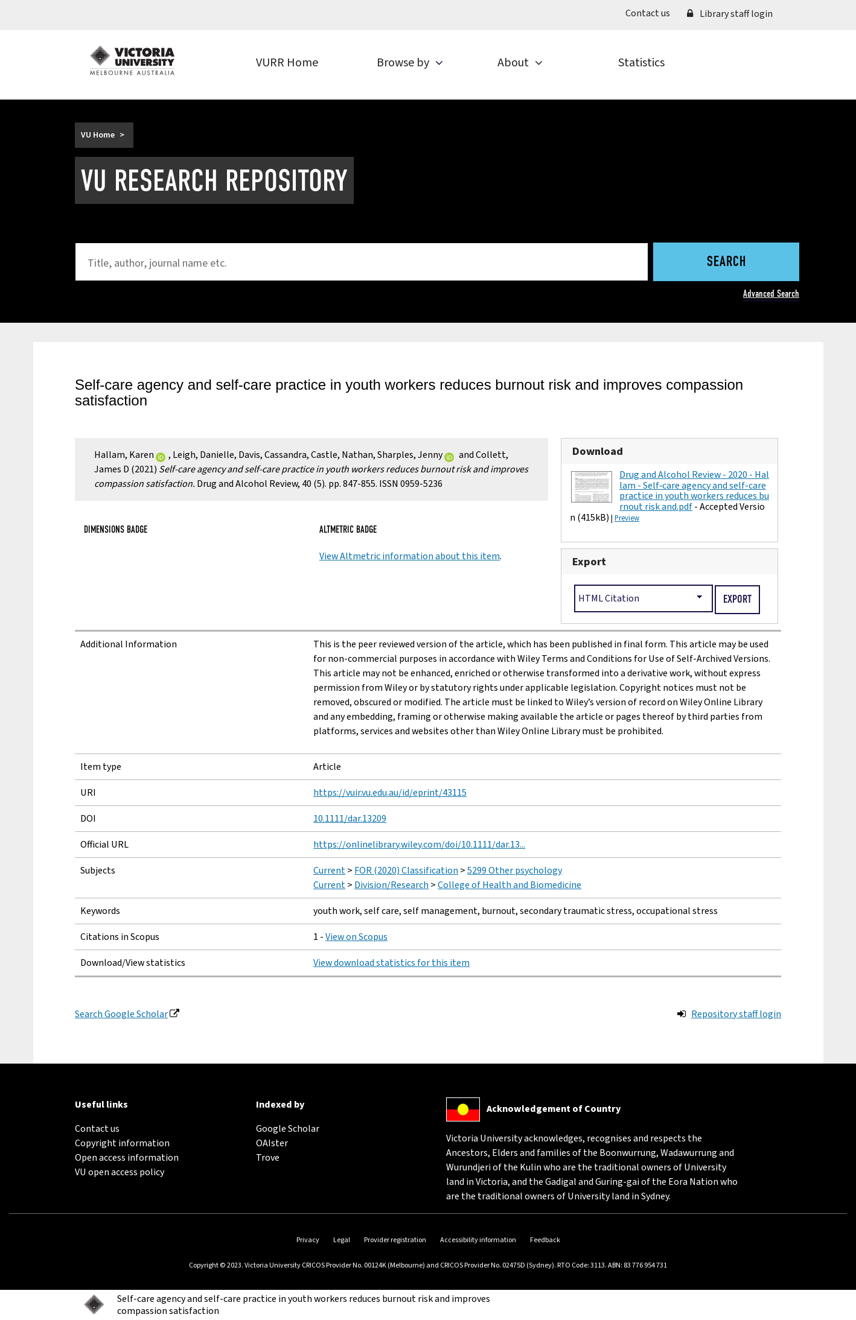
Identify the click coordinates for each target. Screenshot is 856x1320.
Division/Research (391, 885)
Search (726, 262)
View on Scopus (356, 937)
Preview (627, 518)
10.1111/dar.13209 (349, 818)
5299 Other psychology (514, 870)
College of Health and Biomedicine (509, 885)
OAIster (272, 1143)
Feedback (545, 1240)
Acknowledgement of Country (554, 1108)
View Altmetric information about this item (409, 556)
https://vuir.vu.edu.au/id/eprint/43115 (390, 792)
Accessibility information (478, 1240)
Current (329, 870)
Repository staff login (736, 1014)
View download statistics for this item (391, 962)
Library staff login (730, 14)
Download (597, 451)
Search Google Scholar (121, 1014)
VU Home (98, 135)
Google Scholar (287, 1128)
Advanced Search (771, 293)
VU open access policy (119, 1172)
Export (589, 562)
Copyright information (122, 1143)
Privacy (307, 1240)
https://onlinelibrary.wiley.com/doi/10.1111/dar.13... (419, 844)
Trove (267, 1157)
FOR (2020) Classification (406, 870)
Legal (341, 1240)
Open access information (127, 1157)
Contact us (652, 12)
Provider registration (395, 1240)
